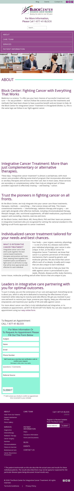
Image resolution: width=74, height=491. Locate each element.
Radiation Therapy (10, 436)
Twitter (70, 2)
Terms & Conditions (11, 486)
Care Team (8, 39)
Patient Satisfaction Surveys (10, 418)
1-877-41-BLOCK (15, 323)
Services (37, 44)
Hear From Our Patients (12, 415)
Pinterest (72, 2)
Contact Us (58, 2)
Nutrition (7, 441)
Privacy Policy (31, 486)
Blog (37, 2)
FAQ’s (25, 432)
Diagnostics (8, 430)
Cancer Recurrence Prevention (10, 454)
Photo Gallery (8, 422)
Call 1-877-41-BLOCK (41, 21)
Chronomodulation (10, 444)
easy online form (28, 310)
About (37, 34)
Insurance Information (31, 435)
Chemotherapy (9, 433)
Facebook (67, 2)
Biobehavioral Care (10, 450)
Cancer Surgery (9, 438)
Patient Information (37, 49)
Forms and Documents (31, 438)
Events (46, 2)
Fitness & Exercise (10, 447)
